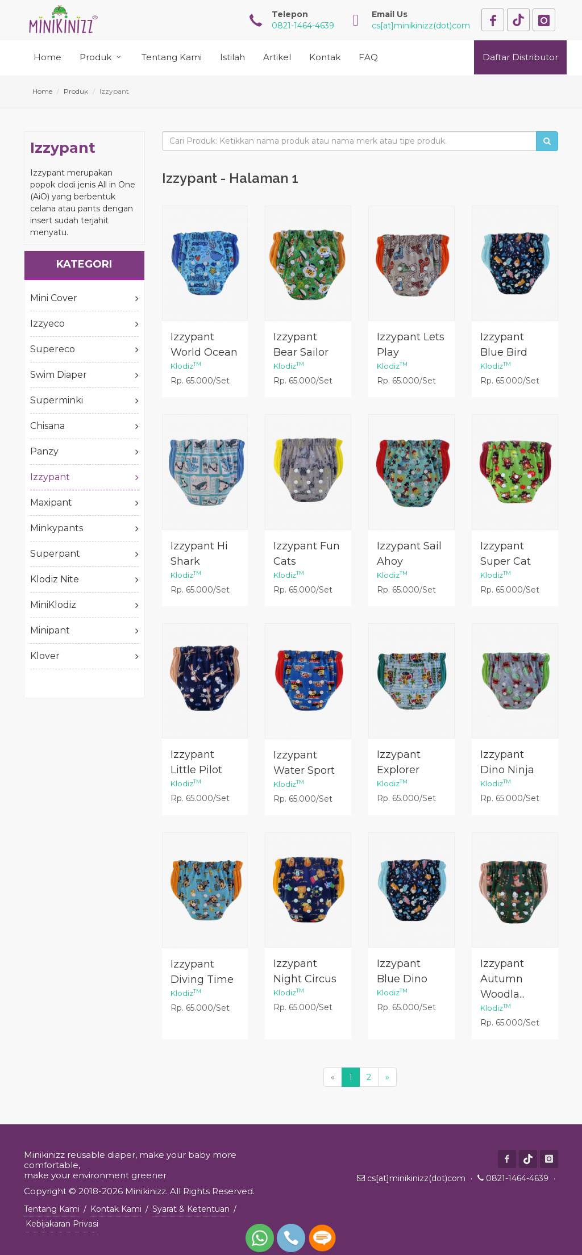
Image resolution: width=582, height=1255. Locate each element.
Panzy (84, 451)
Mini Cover (84, 298)
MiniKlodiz (84, 605)
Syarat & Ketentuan (191, 1209)
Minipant (84, 630)
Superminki (84, 400)
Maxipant (84, 503)
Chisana (84, 426)
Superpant (84, 554)
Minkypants (84, 528)
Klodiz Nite (84, 579)
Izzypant (84, 477)
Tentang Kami (52, 1209)
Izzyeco (84, 324)
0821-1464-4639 (517, 1178)
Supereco (84, 349)
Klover (84, 656)
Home (42, 91)
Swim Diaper (84, 375)
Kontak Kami (116, 1209)
